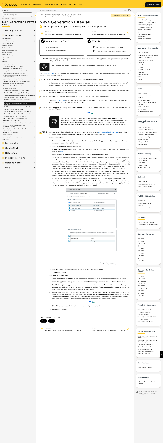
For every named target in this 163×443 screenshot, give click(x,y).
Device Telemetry (7, 43)
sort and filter (60, 100)
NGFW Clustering (7, 54)
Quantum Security (144, 168)
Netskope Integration (145, 349)
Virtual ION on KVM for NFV (147, 317)
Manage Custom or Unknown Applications (16, 71)
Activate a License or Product (147, 23)
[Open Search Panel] (143, 5)
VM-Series (141, 77)
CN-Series (141, 63)
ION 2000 (141, 246)
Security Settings (7, 45)
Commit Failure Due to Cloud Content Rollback (18, 113)
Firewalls (141, 65)
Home (41, 14)
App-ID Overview (8, 64)
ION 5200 (141, 253)
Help (7, 167)
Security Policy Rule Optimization (13, 86)
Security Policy (143, 165)
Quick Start (11, 148)
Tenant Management (144, 39)
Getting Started (14, 30)
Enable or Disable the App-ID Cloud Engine (17, 92)
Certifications (6, 139)
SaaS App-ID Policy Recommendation (15, 118)
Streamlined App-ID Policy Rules (13, 66)
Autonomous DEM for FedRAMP (148, 225)
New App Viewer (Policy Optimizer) (15, 97)
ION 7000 (141, 256)
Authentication (6, 48)
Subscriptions (6, 38)
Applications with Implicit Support (13, 83)
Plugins (140, 80)
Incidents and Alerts (144, 203)
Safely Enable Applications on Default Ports (16, 81)
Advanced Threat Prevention (147, 132)
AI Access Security (144, 137)
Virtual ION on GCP (144, 315)
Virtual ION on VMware (145, 322)
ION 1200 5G (142, 281)
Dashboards (142, 201)
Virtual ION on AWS (144, 310)
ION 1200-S (141, 244)
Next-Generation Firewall (52, 14)
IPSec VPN (141, 163)
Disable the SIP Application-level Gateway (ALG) (18, 123)
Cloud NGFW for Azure (145, 60)
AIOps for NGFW (143, 53)
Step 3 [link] (62, 151)
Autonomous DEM (144, 208)
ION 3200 (141, 251)
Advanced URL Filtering (145, 130)
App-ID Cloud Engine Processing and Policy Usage (19, 95)
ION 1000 (141, 239)
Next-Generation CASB (145, 112)
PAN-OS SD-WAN (144, 70)
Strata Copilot (153, 4)
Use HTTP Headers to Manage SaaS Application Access (14, 126)
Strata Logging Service (145, 27)
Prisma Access (142, 94)
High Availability (7, 52)
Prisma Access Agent (145, 187)
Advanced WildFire (144, 128)
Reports (140, 206)
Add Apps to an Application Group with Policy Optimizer (18, 104)
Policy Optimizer (48, 73)
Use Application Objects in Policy (13, 79)
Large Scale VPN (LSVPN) (10, 132)
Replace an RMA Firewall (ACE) (13, 109)
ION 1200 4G (142, 279)
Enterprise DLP (143, 142)
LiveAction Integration (145, 347)
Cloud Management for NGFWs (148, 55)
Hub (139, 32)
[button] (161, 354)
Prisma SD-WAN (143, 107)
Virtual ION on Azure (144, 312)
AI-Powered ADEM (144, 100)
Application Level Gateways (11, 120)
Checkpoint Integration (145, 345)
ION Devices (142, 109)
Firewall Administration (9, 41)
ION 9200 (141, 261)
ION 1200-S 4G (143, 286)
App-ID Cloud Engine (9, 88)
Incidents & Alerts (15, 158)
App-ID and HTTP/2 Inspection (12, 68)
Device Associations (144, 30)
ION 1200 (141, 241)
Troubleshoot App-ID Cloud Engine (15, 116)
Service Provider (143, 75)
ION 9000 (141, 258)
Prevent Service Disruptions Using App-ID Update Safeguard (16, 76)
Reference (11, 153)
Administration (13, 35)
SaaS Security (142, 144)
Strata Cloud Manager (145, 20)
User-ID (4, 59)
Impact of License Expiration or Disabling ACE (18, 111)
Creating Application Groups (108, 132)
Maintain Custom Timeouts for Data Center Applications (16, 129)
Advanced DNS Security (146, 135)
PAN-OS (140, 68)
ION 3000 (141, 249)
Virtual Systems (7, 134)
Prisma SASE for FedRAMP (147, 222)
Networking (11, 143)
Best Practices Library (145, 368)
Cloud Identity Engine (145, 25)
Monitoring (5, 57)
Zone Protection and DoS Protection (13, 137)
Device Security (143, 140)
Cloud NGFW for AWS (145, 58)
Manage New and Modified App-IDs (14, 73)
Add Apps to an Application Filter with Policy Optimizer (18, 100)
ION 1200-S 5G (142, 289)
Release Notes (13, 163)
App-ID (4, 61)
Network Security (144, 392)
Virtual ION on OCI (144, 320)
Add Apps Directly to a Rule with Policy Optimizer (19, 106)
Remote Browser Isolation (146, 184)
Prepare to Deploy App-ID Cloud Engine (16, 90)
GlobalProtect (142, 182)
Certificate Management (9, 50)
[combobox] (17, 14)
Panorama (141, 72)
